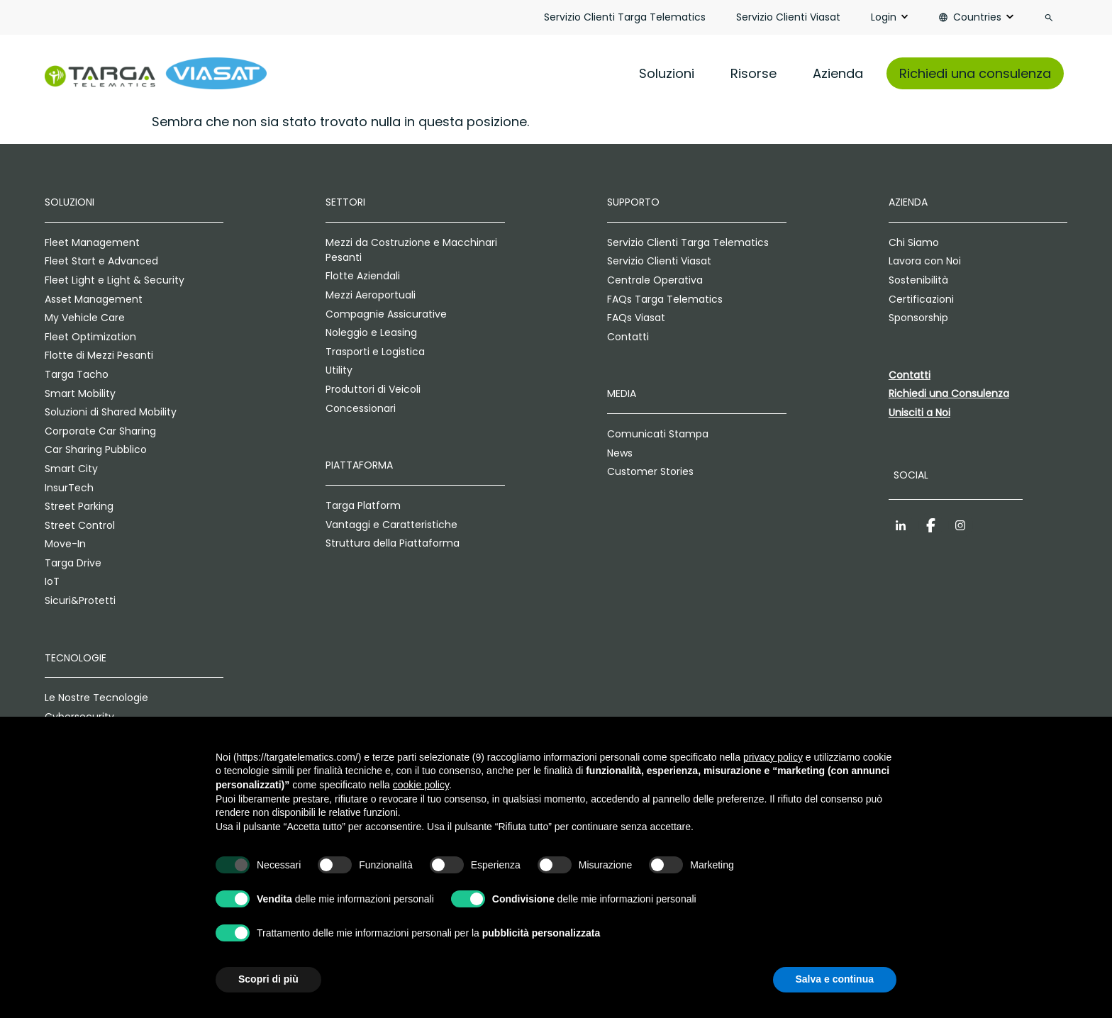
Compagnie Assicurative (386, 314)
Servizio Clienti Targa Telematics (625, 17)
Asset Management (94, 299)
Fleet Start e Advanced (101, 261)
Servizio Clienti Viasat (788, 17)
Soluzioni (666, 73)
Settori (345, 202)
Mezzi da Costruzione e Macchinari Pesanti (411, 249)
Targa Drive (73, 563)
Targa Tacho (77, 374)
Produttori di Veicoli (373, 389)
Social (911, 475)
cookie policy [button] (421, 784)
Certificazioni (921, 299)
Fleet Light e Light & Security (114, 280)
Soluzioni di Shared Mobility (111, 412)
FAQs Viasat (636, 318)
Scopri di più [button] (268, 979)
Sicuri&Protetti (80, 600)
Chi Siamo (914, 242)
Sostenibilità (918, 280)
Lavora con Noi (925, 261)
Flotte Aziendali (363, 276)
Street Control (80, 525)
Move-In (65, 544)
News (620, 453)
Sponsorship (918, 318)
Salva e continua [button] (835, 979)
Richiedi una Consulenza (949, 393)
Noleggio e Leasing (371, 332)
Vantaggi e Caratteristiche (391, 525)
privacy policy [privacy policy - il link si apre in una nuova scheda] (773, 757)
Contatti (628, 337)
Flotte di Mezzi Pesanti (99, 355)
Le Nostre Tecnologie (96, 697)
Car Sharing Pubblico (96, 449)
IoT (52, 581)
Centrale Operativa (655, 280)
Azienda (838, 73)
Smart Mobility (80, 393)
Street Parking (79, 506)
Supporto (633, 202)
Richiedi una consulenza (975, 73)
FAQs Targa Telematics (665, 299)
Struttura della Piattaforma (393, 543)
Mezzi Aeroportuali (371, 295)
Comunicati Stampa (657, 434)
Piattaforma (359, 465)
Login (883, 17)
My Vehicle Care (85, 318)
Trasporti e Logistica (375, 352)
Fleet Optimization (90, 337)
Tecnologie (75, 658)
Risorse (753, 73)
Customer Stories (650, 471)
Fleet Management (92, 242)
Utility (339, 370)
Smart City (71, 469)
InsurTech (69, 488)
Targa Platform (363, 505)
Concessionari (361, 408)
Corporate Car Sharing (100, 431)
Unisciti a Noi (919, 412)
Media (621, 393)
